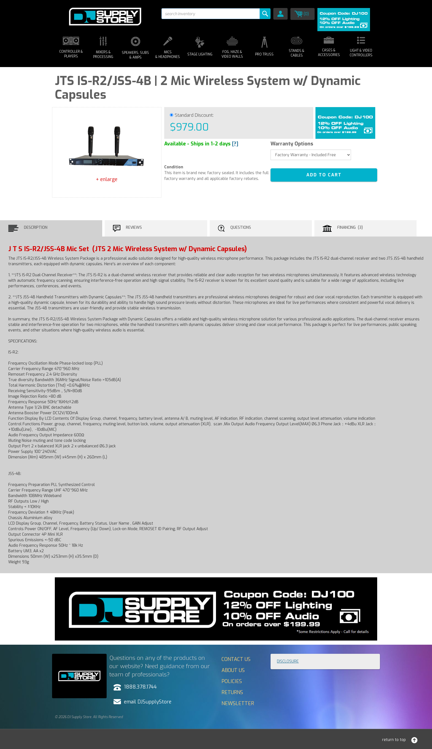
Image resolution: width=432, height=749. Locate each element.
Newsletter (238, 703)
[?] (235, 143)
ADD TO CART (324, 175)
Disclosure (288, 661)
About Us (233, 670)
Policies (232, 681)
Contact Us (236, 659)
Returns (232, 692)
